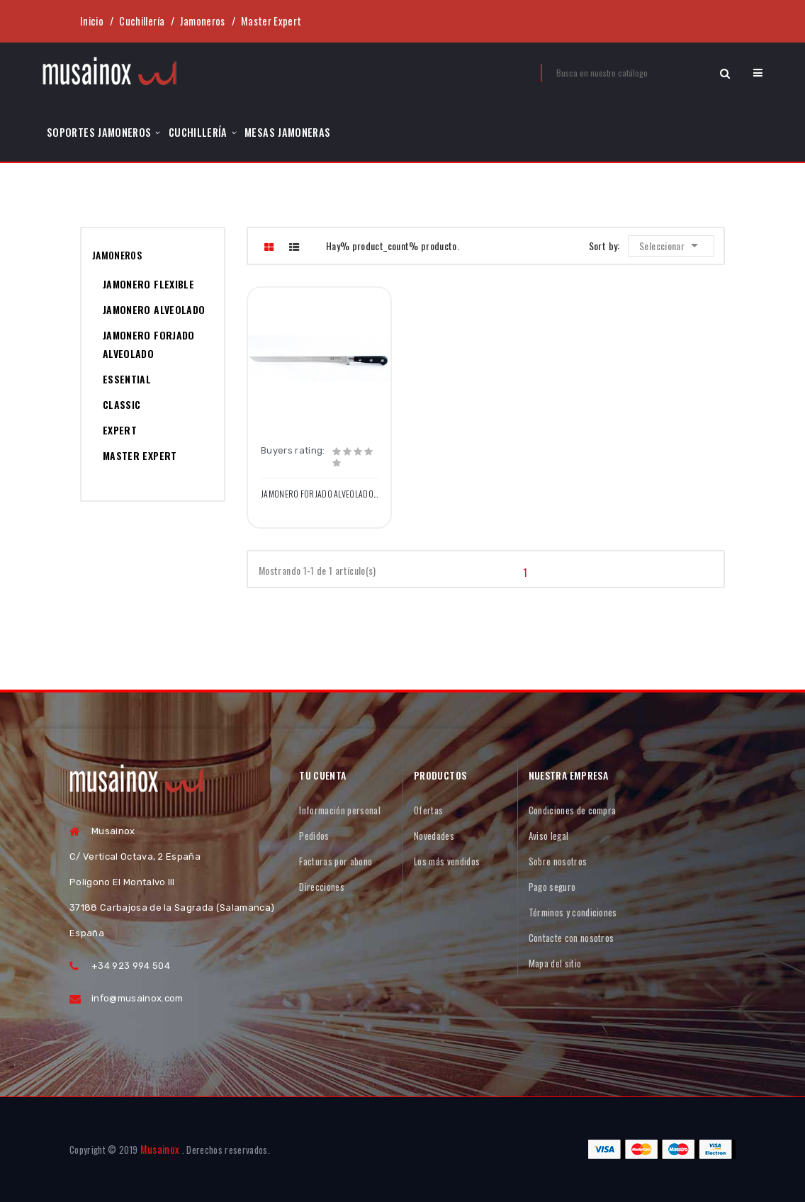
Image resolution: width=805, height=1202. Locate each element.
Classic (121, 404)
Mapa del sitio (555, 963)
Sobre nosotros (558, 861)
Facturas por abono (335, 861)
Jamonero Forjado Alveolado (149, 344)
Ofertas (428, 810)
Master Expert (140, 455)
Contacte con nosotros (571, 938)
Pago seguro (552, 887)
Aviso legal (549, 836)
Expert (120, 429)
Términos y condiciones (573, 912)
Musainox (160, 1149)
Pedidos (314, 836)
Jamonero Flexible (148, 283)
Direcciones (321, 887)
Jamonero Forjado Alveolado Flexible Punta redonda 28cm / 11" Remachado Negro (319, 494)
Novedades (434, 836)
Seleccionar (672, 245)
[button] (757, 73)
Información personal (340, 810)
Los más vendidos (447, 861)
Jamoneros (117, 254)
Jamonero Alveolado (154, 309)
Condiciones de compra (573, 810)
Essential (127, 378)
